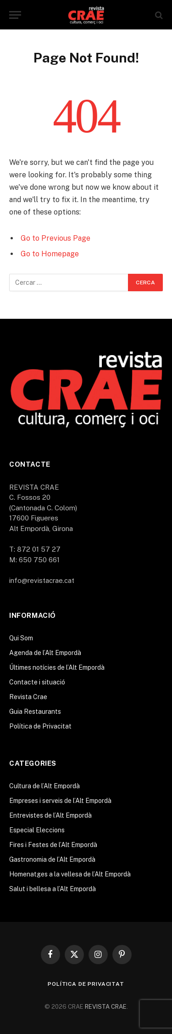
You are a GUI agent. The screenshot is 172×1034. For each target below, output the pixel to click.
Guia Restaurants (35, 711)
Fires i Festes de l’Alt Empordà (53, 844)
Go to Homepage (50, 253)
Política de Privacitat (40, 726)
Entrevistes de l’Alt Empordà (50, 815)
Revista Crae (28, 697)
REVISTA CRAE (106, 1006)
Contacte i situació (37, 682)
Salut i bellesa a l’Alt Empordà (52, 889)
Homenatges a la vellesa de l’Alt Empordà (70, 874)
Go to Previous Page (55, 238)
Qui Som (21, 638)
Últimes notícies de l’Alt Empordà (57, 667)
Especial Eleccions (37, 830)
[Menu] (15, 15)
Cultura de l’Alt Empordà (44, 786)
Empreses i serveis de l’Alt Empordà (60, 800)
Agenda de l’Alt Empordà (45, 652)
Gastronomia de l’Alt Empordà (52, 859)
